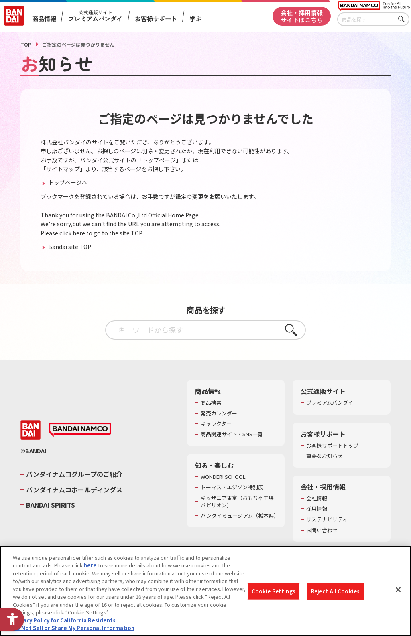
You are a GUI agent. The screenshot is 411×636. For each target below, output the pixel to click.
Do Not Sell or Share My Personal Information (73, 628)
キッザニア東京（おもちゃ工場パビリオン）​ (237, 501)
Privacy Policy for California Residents (64, 620)
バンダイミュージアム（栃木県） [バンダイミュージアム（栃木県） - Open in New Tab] (239, 515)
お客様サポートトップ (332, 445)
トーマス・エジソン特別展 (232, 487)
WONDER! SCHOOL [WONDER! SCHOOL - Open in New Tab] (223, 476)
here (90, 565)
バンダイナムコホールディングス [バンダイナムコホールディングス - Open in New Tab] (74, 489)
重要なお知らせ (324, 456)
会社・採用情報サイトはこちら (302, 16)
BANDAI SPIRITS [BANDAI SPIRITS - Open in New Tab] (50, 504)
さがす (403, 19)
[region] (205, 591)
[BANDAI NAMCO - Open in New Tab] (80, 430)
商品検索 (211, 402)
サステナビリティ (327, 519)
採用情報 (316, 508)
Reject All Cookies (335, 591)
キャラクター (216, 423)
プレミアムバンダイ (329, 402)
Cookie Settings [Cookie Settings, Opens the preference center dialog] (273, 591)
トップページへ (67, 182)
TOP (25, 44)
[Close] (398, 590)
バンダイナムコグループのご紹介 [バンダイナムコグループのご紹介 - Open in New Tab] (74, 474)
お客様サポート (156, 19)
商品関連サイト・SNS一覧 (232, 434)
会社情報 (316, 498)
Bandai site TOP (69, 247)
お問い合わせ (322, 530)
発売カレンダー (219, 413)
